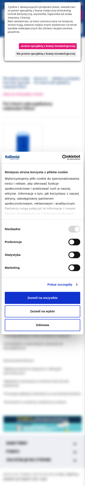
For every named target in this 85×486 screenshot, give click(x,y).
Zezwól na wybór (42, 311)
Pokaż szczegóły (59, 284)
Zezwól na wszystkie (42, 297)
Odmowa (42, 325)
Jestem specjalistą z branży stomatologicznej (48, 46)
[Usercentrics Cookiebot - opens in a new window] (62, 157)
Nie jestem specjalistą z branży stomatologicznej (46, 53)
